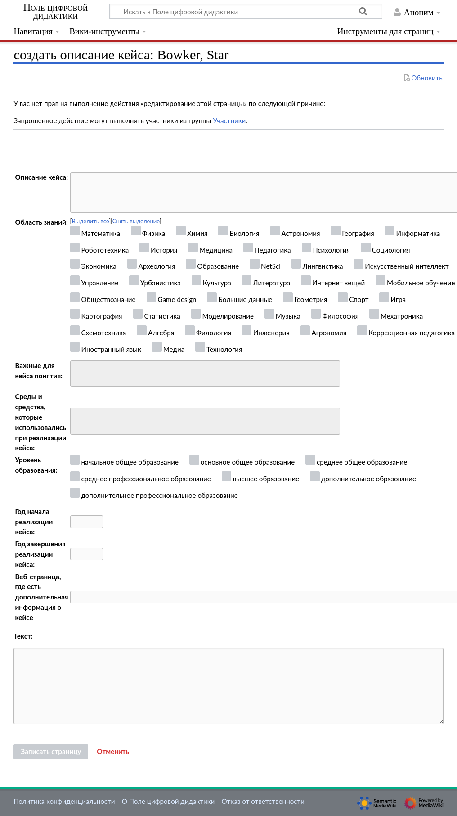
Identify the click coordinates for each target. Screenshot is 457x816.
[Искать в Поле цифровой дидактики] (246, 11)
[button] (113, 751)
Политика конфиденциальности (64, 801)
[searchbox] (78, 372)
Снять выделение (136, 221)
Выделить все (90, 221)
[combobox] (205, 373)
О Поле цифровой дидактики (168, 801)
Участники (229, 120)
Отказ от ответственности (263, 801)
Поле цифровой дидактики (55, 12)
